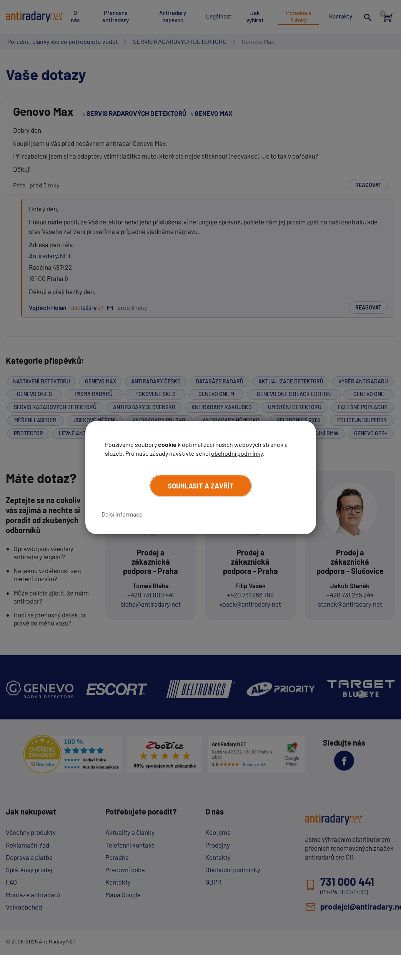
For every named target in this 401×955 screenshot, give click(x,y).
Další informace (122, 514)
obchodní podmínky (237, 453)
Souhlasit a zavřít (201, 486)
